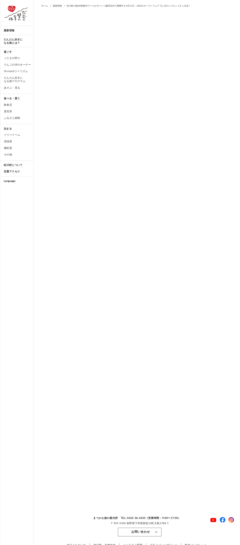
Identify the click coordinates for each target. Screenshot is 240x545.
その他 (8, 154)
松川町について (13, 165)
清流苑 (8, 141)
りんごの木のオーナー (17, 64)
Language (9, 180)
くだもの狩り (12, 58)
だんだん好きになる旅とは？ (13, 41)
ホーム (44, 5)
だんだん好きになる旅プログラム (15, 79)
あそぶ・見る (12, 87)
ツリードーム (12, 134)
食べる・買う (12, 98)
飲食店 (8, 104)
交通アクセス (12, 171)
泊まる (8, 128)
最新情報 (9, 30)
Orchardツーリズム (16, 71)
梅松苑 (8, 147)
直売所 (8, 111)
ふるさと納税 (12, 117)
